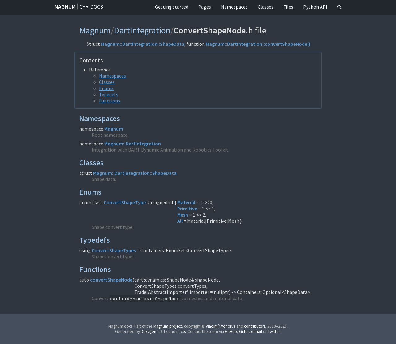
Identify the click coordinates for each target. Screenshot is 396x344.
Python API (315, 7)
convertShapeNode (111, 280)
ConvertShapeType (125, 202)
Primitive (187, 208)
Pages (204, 7)
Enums (106, 88)
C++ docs (91, 6)
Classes (265, 7)
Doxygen (148, 331)
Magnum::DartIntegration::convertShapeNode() (258, 44)
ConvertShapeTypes (114, 250)
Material (186, 202)
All (180, 221)
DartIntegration (142, 30)
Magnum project (167, 326)
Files (288, 7)
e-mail (256, 331)
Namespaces (234, 7)
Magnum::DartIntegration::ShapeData (142, 44)
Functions (109, 100)
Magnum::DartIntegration (132, 143)
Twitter (274, 331)
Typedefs (108, 94)
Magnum (64, 6)
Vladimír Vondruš (220, 326)
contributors (254, 326)
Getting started (171, 7)
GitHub (231, 331)
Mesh (182, 215)
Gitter (244, 331)
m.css (181, 331)
